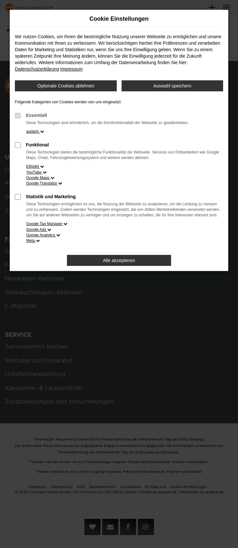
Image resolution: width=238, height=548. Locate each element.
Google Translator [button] (44, 183)
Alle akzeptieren (119, 260)
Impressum (71, 69)
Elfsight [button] (35, 166)
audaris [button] (35, 131)
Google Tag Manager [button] (46, 224)
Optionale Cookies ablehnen (65, 85)
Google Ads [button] (38, 229)
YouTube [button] (36, 172)
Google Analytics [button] (43, 235)
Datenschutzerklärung (37, 69)
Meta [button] (33, 240)
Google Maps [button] (40, 178)
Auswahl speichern (172, 85)
